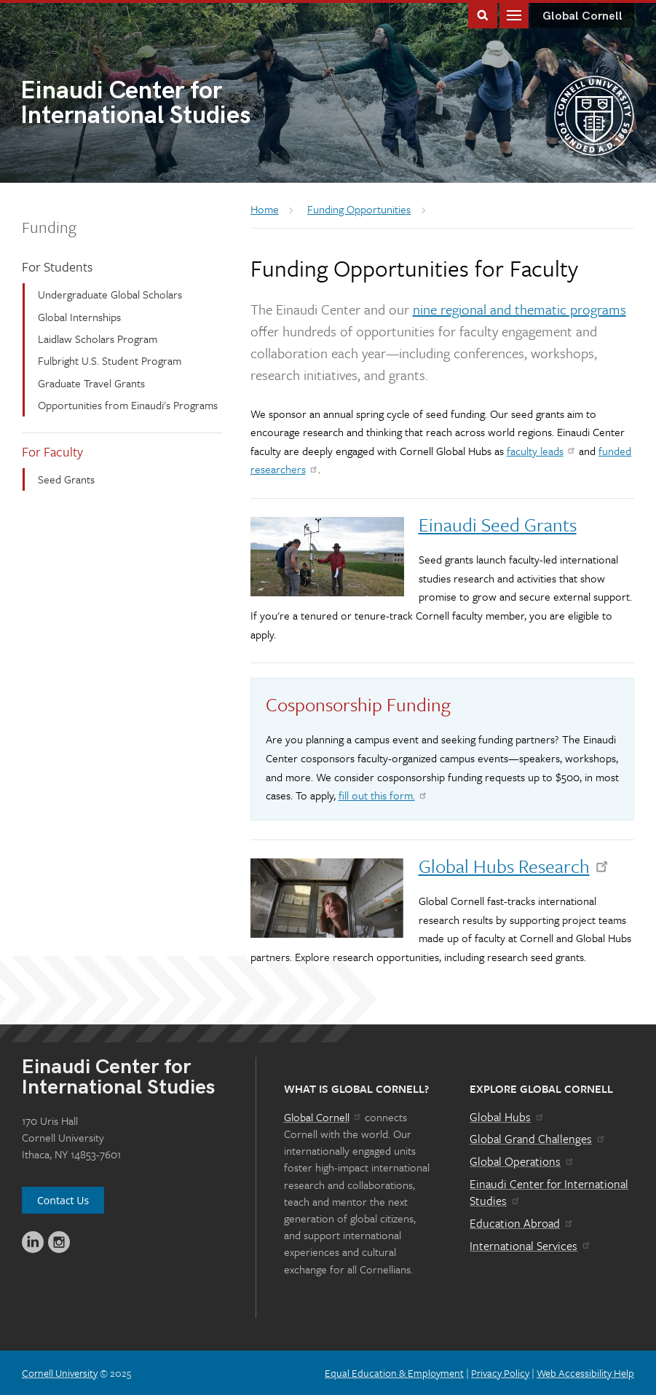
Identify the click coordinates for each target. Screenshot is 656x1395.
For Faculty (52, 451)
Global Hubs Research (515, 866)
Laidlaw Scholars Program (97, 339)
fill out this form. (383, 795)
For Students (57, 266)
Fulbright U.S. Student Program (109, 360)
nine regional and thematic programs (519, 309)
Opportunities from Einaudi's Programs (128, 405)
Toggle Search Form (482, 14)
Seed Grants (66, 479)
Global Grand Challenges (538, 1138)
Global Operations (522, 1161)
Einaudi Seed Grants (498, 524)
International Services (530, 1245)
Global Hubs (507, 1117)
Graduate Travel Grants (91, 383)
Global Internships (79, 317)
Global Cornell (582, 16)
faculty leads (542, 451)
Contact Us (63, 1200)
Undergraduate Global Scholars (110, 294)
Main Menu (514, 14)
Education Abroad (522, 1223)
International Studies (174, 104)
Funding (49, 227)
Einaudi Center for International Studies (549, 1192)
